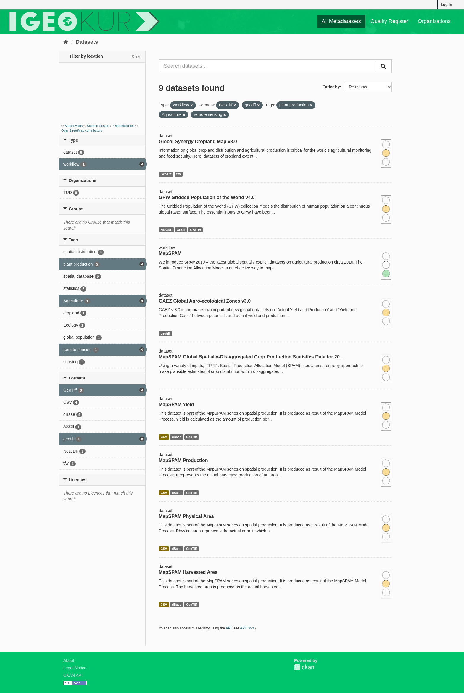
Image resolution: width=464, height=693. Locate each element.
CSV (164, 437)
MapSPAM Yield (176, 404)
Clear (136, 56)
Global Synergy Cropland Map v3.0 (198, 141)
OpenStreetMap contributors (81, 130)
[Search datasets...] (267, 66)
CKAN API (73, 675)
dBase (176, 437)
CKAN (304, 667)
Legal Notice (74, 667)
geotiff (165, 333)
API (228, 628)
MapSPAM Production (183, 460)
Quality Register (389, 21)
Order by (331, 87)
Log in (446, 4)
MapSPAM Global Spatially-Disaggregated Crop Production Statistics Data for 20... (251, 356)
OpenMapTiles (123, 125)
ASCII (181, 230)
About (68, 660)
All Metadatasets (341, 21)
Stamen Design (98, 125)
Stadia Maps (74, 125)
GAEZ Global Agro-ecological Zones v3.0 (205, 300)
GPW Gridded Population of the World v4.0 (207, 197)
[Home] (65, 42)
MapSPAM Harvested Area (188, 572)
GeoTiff (166, 174)
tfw (178, 174)
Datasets (87, 42)
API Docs (247, 628)
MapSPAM (170, 253)
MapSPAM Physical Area (186, 516)
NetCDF (166, 230)
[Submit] (384, 66)
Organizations (434, 21)
